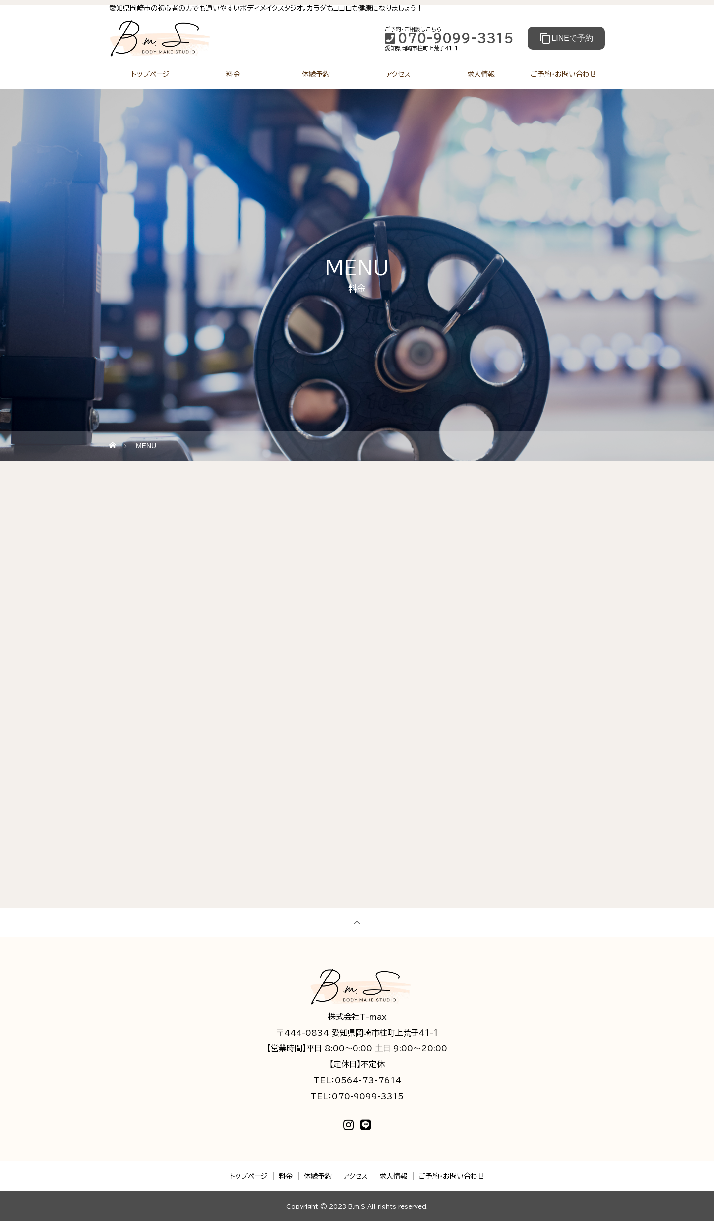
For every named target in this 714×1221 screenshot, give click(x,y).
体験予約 (316, 74)
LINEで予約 (566, 38)
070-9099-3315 (449, 38)
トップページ (150, 74)
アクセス (398, 74)
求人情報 (481, 74)
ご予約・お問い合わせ (563, 74)
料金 (233, 74)
